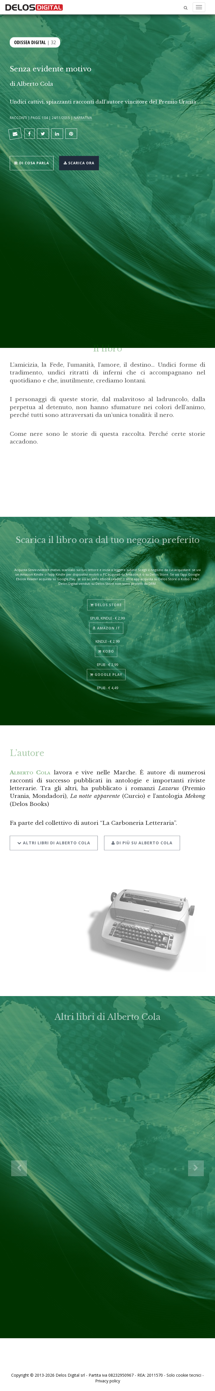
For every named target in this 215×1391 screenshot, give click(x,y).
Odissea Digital (30, 42)
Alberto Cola (35, 83)
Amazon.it (106, 624)
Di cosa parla (31, 162)
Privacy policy (107, 1381)
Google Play (106, 671)
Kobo (106, 648)
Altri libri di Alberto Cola (53, 838)
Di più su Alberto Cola (142, 838)
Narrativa (83, 117)
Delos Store (106, 601)
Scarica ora (79, 162)
